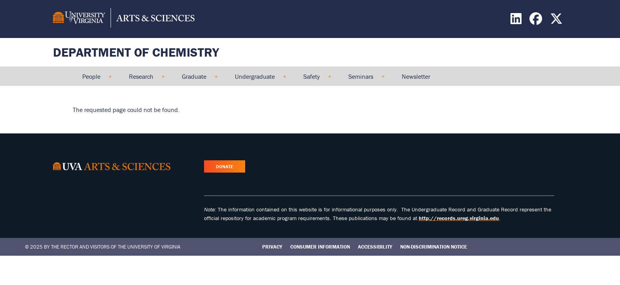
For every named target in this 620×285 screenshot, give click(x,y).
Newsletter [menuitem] (416, 76)
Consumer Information (320, 246)
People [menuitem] (94, 79)
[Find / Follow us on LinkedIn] (517, 21)
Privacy (272, 246)
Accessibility (375, 246)
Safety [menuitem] (314, 79)
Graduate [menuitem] (196, 79)
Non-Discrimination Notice (433, 246)
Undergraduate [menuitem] (257, 79)
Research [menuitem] (143, 79)
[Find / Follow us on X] (557, 21)
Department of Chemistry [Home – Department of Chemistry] (136, 52)
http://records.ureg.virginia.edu (459, 218)
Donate (224, 166)
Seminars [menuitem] (363, 79)
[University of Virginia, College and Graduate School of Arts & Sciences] (124, 19)
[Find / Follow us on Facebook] (536, 21)
